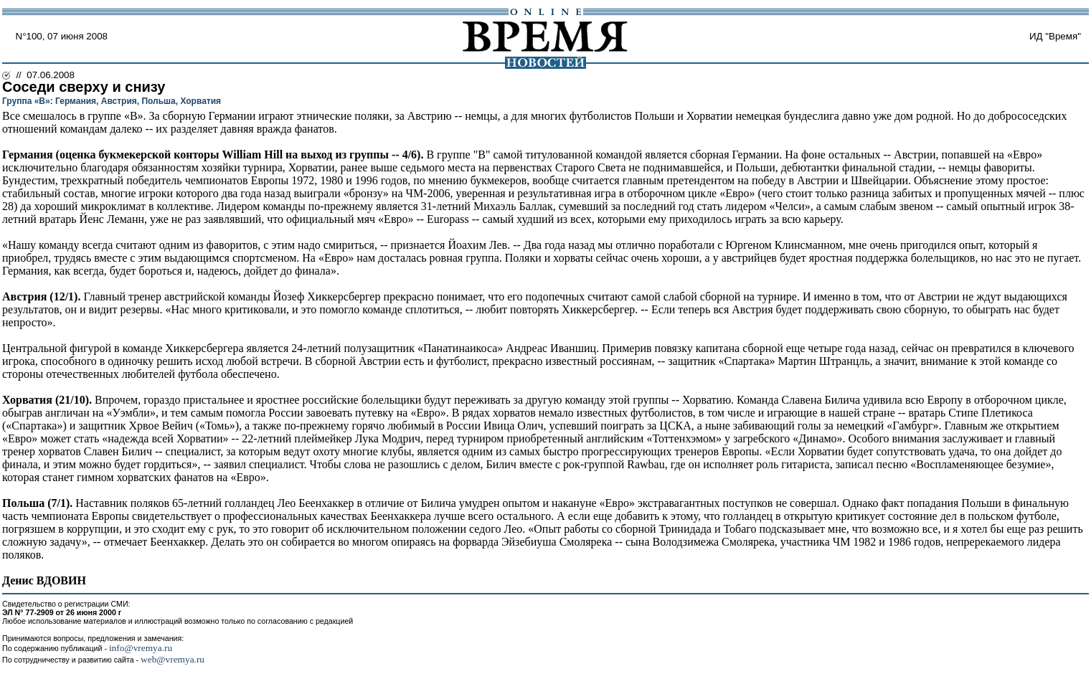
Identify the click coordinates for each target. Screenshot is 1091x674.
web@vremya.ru (172, 659)
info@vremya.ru (140, 647)
